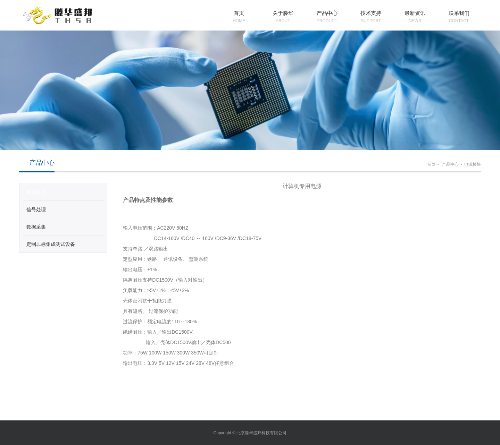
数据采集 (36, 227)
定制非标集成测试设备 (50, 244)
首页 (431, 164)
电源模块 (472, 164)
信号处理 (36, 209)
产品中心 (450, 164)
